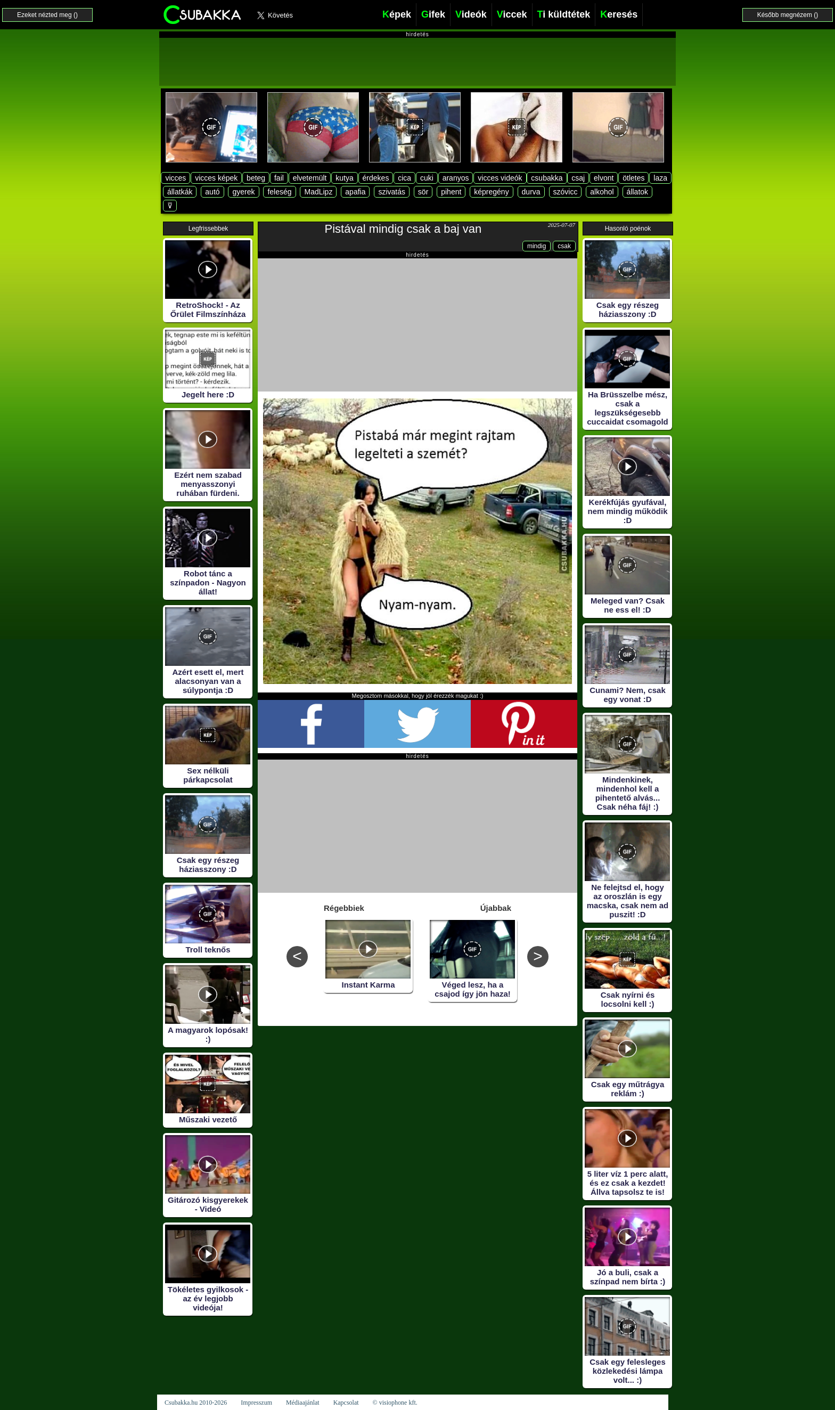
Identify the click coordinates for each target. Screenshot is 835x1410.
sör (423, 192)
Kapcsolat (346, 1402)
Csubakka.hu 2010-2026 (196, 1402)
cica (404, 178)
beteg (256, 178)
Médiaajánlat (303, 1402)
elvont (603, 178)
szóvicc (565, 192)
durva (531, 192)
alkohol (601, 192)
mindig (536, 246)
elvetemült (310, 178)
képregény (491, 192)
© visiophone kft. (395, 1402)
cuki (426, 178)
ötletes (633, 178)
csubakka (546, 178)
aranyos (456, 178)
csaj (578, 178)
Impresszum (256, 1402)
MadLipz (318, 192)
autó (212, 192)
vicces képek (216, 178)
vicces (175, 178)
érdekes (376, 178)
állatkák (179, 192)
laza (660, 178)
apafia (355, 192)
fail (279, 178)
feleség (279, 192)
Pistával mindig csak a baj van (402, 228)
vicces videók (500, 178)
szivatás (391, 192)
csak (564, 246)
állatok (637, 192)
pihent (451, 192)
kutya (344, 178)
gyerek (243, 192)
